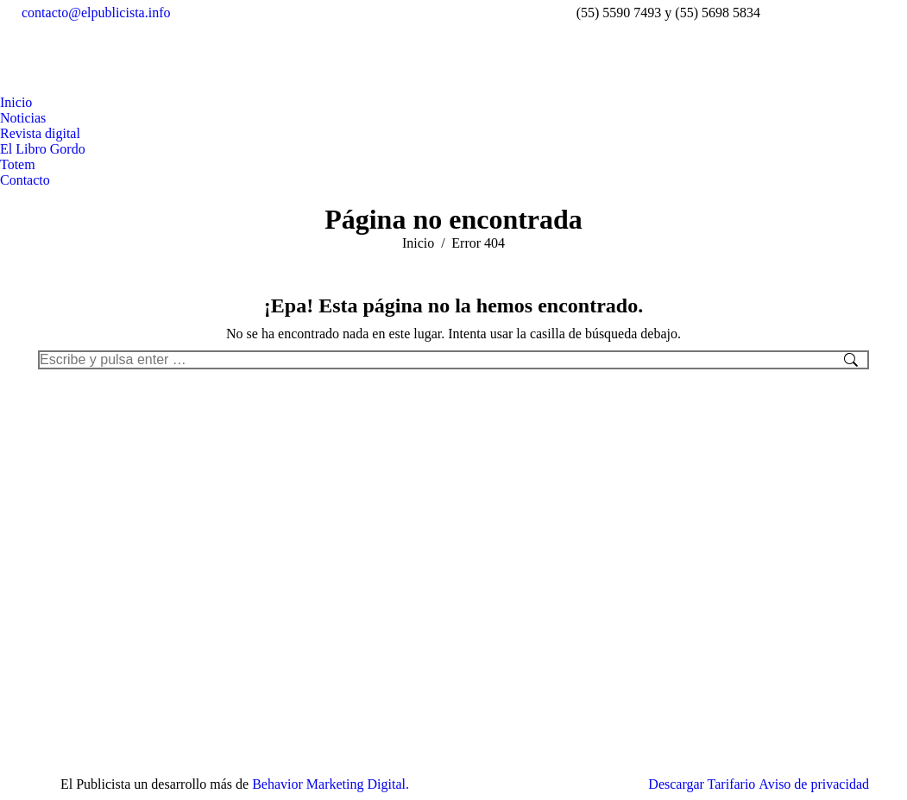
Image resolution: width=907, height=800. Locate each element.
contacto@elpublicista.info (96, 12)
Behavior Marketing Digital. (330, 784)
